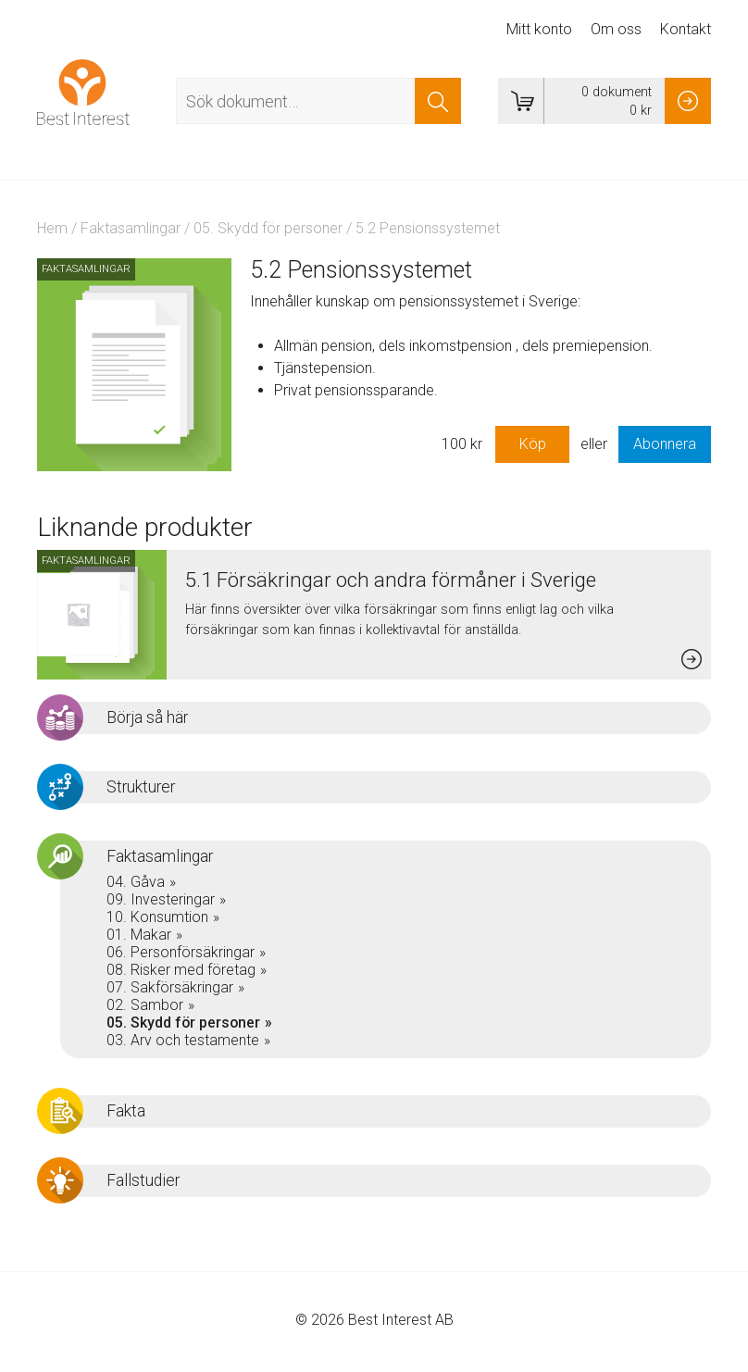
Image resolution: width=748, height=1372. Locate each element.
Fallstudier (143, 1180)
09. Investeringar (160, 899)
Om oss (616, 29)
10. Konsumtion (157, 917)
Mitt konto (539, 29)
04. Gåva (135, 882)
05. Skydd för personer (268, 228)
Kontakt (685, 29)
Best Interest (83, 92)
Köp (532, 444)
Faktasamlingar (131, 228)
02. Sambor (144, 1005)
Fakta (125, 1111)
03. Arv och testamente (182, 1040)
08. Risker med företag (181, 970)
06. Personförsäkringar (180, 952)
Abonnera (664, 444)
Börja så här (147, 717)
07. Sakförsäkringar (169, 987)
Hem (52, 228)
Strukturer (140, 787)
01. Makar (138, 934)
